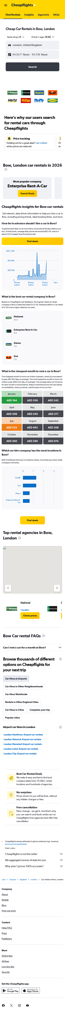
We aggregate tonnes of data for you (34, 860)
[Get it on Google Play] (11, 991)
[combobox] (16, 37)
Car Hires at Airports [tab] (16, 678)
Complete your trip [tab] (40, 709)
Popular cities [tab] (12, 717)
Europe (13, 879)
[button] (5, 5)
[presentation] (5, 169)
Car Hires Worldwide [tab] (16, 694)
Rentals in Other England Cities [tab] (21, 702)
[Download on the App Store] (31, 991)
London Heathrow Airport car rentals (23, 734)
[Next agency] (57, 588)
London (34, 879)
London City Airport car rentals (20, 753)
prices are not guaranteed (15, 844)
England (23, 879)
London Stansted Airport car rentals (23, 744)
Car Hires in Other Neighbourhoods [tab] (24, 686)
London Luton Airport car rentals (21, 748)
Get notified (41, 143)
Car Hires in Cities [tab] (14, 709)
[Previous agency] (8, 588)
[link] (27, 193)
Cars (4, 879)
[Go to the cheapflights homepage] (23, 5)
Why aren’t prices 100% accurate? (34, 866)
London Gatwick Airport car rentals (22, 739)
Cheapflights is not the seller (34, 854)
